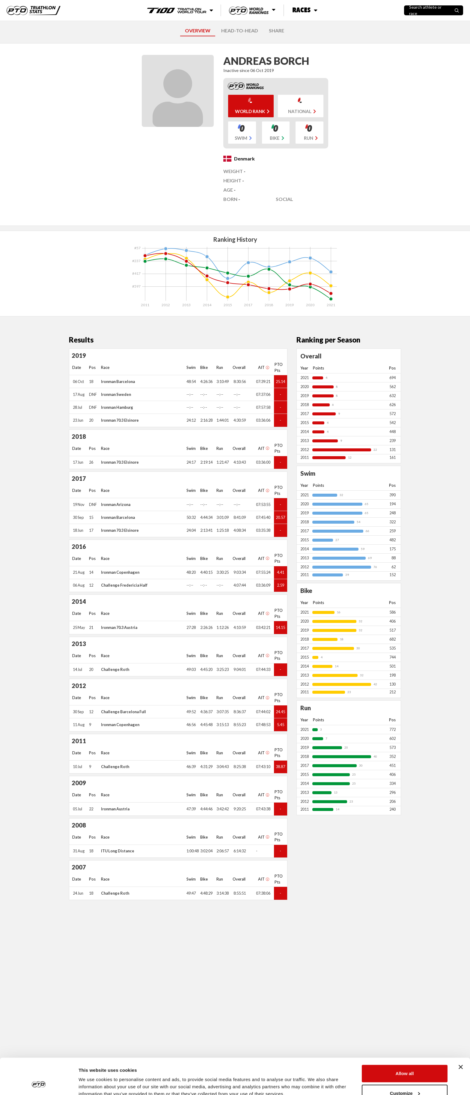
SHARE (276, 30)
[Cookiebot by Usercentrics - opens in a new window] (39, 1083)
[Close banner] (461, 1033)
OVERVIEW (197, 30)
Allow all (405, 1039)
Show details (92, 1076)
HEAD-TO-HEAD (239, 30)
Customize (405, 1059)
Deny (404, 1079)
